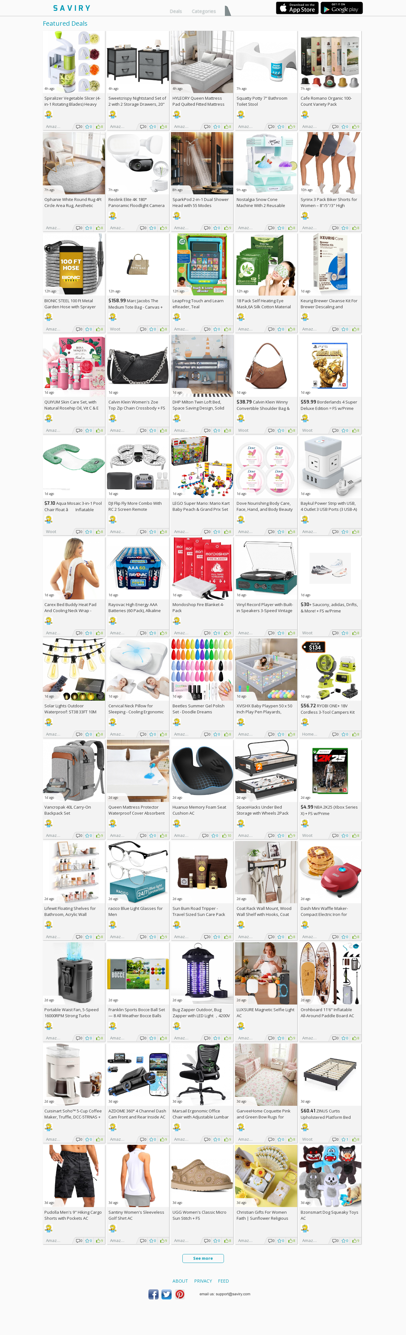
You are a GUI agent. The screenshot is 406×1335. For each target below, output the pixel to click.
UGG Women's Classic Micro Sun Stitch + (199, 1215)
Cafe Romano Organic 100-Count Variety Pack (326, 101)
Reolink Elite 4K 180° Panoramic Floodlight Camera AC (136, 205)
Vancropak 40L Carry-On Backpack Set (67, 810)
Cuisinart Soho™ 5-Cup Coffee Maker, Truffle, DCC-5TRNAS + (73, 1117)
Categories (204, 11)
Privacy (203, 1281)
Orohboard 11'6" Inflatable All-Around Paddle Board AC (327, 1012)
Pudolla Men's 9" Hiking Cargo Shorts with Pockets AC (73, 1215)
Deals (176, 11)
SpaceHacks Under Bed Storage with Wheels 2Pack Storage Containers (263, 813)
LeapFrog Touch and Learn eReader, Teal (198, 304)
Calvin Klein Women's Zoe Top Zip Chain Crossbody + (136, 405)
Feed (223, 1281)
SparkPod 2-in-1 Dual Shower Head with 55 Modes (201, 202)
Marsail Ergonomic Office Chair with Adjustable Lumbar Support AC (201, 1117)
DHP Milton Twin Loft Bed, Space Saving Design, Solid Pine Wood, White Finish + (200, 408)
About (180, 1281)
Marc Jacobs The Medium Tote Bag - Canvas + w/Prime (135, 307)
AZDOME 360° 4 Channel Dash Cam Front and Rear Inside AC (137, 1114)
